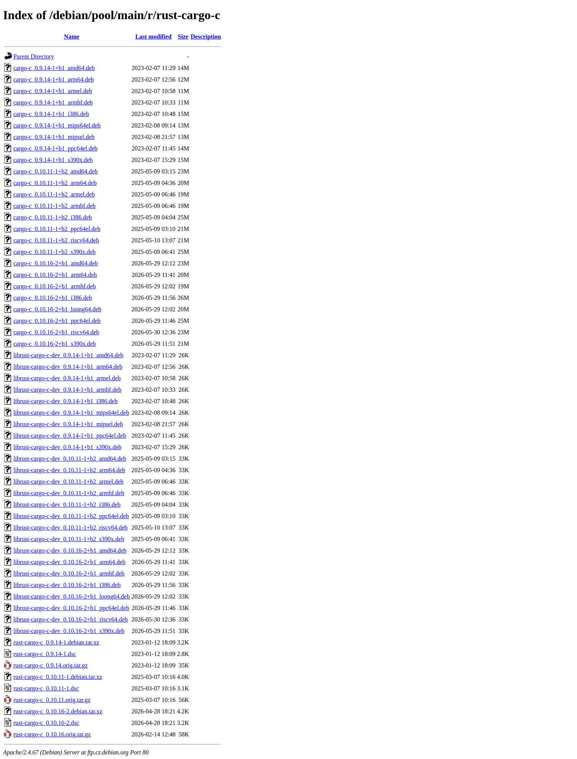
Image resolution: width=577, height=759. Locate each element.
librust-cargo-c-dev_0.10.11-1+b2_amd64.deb (69, 458)
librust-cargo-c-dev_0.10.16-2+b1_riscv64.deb (70, 619)
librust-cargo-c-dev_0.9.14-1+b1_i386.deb (65, 401)
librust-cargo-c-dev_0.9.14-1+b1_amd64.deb (68, 355)
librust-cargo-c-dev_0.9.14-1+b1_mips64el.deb (71, 412)
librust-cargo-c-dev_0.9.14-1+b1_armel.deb (67, 378)
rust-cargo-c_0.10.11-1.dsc (46, 688)
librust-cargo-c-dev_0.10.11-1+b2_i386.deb (67, 504)
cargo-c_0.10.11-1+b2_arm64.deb (54, 183)
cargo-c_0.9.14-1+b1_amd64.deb (54, 68)
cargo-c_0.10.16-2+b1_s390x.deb (54, 343)
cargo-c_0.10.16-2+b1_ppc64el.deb (57, 320)
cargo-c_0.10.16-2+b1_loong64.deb (57, 309)
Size (183, 36)
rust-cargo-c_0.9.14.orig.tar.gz (50, 665)
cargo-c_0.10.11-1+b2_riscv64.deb (56, 240)
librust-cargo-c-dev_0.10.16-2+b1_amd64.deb (69, 550)
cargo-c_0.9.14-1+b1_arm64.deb (53, 79)
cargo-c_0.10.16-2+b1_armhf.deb (54, 286)
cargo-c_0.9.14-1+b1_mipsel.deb (54, 137)
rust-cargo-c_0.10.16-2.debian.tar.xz (57, 711)
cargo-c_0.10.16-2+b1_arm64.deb (55, 275)
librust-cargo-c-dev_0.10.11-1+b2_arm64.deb (69, 470)
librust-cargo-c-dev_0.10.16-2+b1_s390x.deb (68, 631)
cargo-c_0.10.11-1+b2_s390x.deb (54, 252)
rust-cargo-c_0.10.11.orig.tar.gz (51, 700)
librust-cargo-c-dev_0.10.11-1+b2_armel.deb (68, 481)
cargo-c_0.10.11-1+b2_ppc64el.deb (56, 229)
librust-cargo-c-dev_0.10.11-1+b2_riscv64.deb (70, 527)
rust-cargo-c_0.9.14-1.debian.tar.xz (56, 642)
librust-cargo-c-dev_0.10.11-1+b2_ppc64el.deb (71, 516)
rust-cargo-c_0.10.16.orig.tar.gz (52, 734)
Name (71, 36)
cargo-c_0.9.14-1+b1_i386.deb (51, 114)
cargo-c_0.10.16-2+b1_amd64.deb (55, 263)
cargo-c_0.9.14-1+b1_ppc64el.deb (55, 148)
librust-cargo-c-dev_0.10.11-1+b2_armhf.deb (68, 493)
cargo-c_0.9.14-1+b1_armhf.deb (53, 102)
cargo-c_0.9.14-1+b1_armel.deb (52, 91)
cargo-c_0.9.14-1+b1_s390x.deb (53, 160)
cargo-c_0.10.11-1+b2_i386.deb (52, 217)
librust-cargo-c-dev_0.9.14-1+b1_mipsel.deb (68, 424)
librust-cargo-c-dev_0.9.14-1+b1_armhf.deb (67, 389)
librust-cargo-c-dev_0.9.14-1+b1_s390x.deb (67, 447)
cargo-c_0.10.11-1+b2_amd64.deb (55, 171)
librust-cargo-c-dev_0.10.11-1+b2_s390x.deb (68, 539)
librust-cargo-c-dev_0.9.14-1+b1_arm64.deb (68, 366)
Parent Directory (33, 56)
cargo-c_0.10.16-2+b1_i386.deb (52, 297)
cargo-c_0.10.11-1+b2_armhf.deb (54, 206)
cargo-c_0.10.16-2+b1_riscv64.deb (56, 332)
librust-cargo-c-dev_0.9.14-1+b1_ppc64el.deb (69, 435)
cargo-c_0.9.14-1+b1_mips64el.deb (57, 125)
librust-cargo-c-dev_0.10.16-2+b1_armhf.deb (68, 573)
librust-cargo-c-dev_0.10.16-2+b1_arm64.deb (69, 562)
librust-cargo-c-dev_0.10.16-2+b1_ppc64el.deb (71, 608)
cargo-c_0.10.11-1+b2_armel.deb (54, 194)
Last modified (153, 36)
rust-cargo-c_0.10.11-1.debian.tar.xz (57, 677)
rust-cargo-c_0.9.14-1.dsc (44, 654)
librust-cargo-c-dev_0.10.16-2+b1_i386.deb (67, 585)
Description (206, 36)
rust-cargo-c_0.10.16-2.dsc (46, 723)
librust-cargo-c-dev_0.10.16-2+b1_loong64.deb (71, 596)
